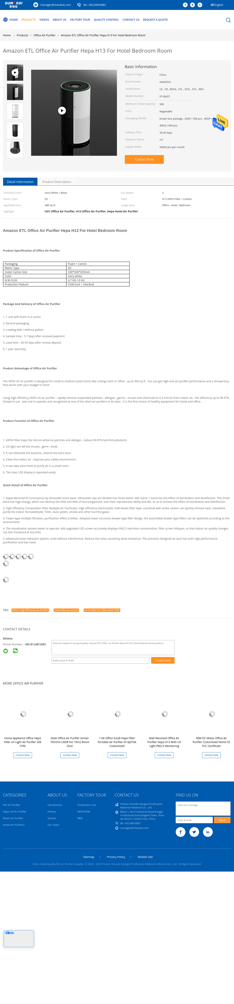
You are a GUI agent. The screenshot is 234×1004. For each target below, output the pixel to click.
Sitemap (88, 856)
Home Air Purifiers (14, 825)
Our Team (53, 825)
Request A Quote (155, 19)
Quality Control (106, 19)
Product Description (56, 182)
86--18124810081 (94, 4)
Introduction (55, 805)
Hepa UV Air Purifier (15, 811)
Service (52, 818)
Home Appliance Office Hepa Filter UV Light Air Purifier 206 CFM (22, 742)
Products (28, 19)
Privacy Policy (116, 856)
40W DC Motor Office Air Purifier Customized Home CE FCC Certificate (211, 742)
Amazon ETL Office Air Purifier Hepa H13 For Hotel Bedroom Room (103, 35)
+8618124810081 (35, 644)
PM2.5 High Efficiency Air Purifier (30, 610)
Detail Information (20, 182)
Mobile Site (145, 856)
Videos (44, 19)
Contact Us (131, 19)
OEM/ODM (83, 811)
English (218, 5)
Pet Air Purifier (11, 805)
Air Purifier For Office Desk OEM (102, 610)
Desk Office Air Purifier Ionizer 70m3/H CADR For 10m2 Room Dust (69, 742)
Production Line (86, 805)
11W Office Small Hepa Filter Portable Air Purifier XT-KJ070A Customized (117, 742)
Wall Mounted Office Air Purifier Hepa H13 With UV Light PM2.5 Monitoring (164, 742)
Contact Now (144, 159)
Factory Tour (80, 19)
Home (10, 19)
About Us (59, 19)
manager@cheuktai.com (55, 5)
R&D (80, 818)
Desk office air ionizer (66, 610)
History (52, 811)
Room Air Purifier (13, 818)
